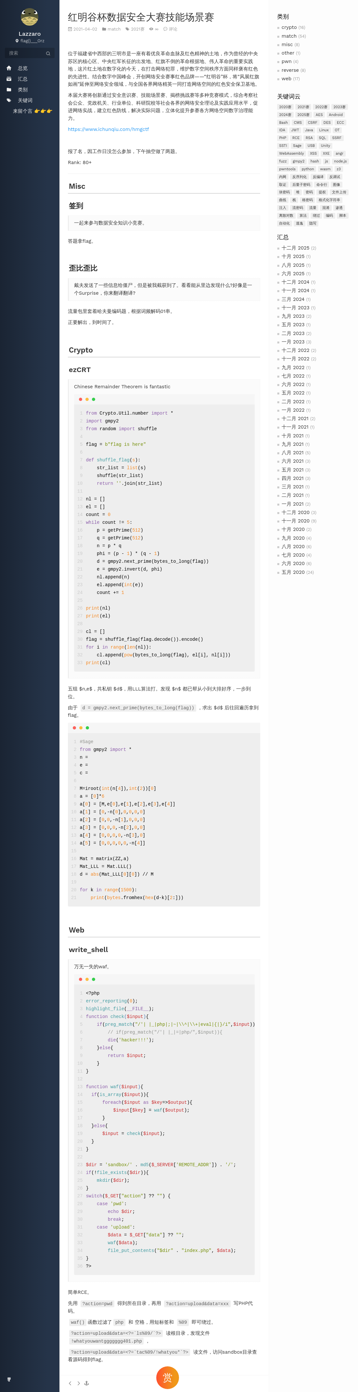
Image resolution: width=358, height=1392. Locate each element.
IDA (282, 130)
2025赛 (304, 115)
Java (309, 130)
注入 (282, 208)
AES (319, 115)
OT (337, 130)
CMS (298, 123)
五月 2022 (293, 393)
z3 (339, 169)
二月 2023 (293, 333)
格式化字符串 (329, 200)
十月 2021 (293, 436)
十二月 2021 (295, 418)
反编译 (318, 177)
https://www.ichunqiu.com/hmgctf (108, 129)
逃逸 (299, 223)
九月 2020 (293, 538)
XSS (313, 153)
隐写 (312, 223)
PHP (282, 138)
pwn (287, 61)
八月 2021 (293, 453)
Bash (283, 123)
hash (315, 161)
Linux (324, 130)
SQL (322, 138)
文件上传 (339, 192)
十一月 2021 (295, 427)
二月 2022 (293, 402)
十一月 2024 (296, 290)
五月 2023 (293, 325)
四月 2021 (293, 478)
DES (327, 123)
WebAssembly (291, 153)
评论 (173, 29)
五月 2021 (293, 470)
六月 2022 (293, 384)
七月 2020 (293, 555)
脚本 (342, 215)
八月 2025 (293, 265)
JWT (295, 130)
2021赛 (303, 107)
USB (311, 146)
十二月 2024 (296, 282)
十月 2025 (293, 256)
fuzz (283, 161)
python (308, 169)
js (326, 161)
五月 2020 (293, 572)
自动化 (284, 223)
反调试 (334, 177)
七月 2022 (293, 376)
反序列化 (299, 177)
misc (287, 44)
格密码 (307, 200)
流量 (312, 208)
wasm (325, 169)
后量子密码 (301, 185)
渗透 (339, 208)
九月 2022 (293, 367)
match (289, 36)
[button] (86, 1383)
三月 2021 (293, 487)
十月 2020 (293, 529)
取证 (282, 185)
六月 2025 (293, 274)
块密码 (284, 192)
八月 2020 (293, 546)
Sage (297, 146)
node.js (340, 161)
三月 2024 (293, 299)
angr (339, 153)
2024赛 (285, 115)
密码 (309, 192)
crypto (289, 27)
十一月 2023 (296, 308)
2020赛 (285, 107)
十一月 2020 (296, 521)
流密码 (297, 208)
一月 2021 (293, 504)
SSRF (336, 138)
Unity (325, 146)
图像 (336, 185)
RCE (296, 138)
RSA (309, 138)
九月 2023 (293, 316)
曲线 (282, 200)
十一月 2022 (296, 359)
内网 (282, 177)
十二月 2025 (296, 248)
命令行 (321, 185)
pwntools (287, 169)
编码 (329, 215)
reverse (290, 70)
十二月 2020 (296, 512)
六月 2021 (293, 461)
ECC (340, 123)
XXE (326, 153)
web (286, 79)
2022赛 (321, 107)
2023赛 (339, 107)
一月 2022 (293, 410)
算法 (303, 215)
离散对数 (286, 215)
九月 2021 (293, 444)
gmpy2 (298, 161)
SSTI (283, 146)
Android (336, 115)
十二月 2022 (296, 350)
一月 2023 (293, 342)
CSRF (312, 123)
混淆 (325, 208)
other (288, 53)
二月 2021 (293, 495)
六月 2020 (293, 563)
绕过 (316, 215)
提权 (322, 192)
